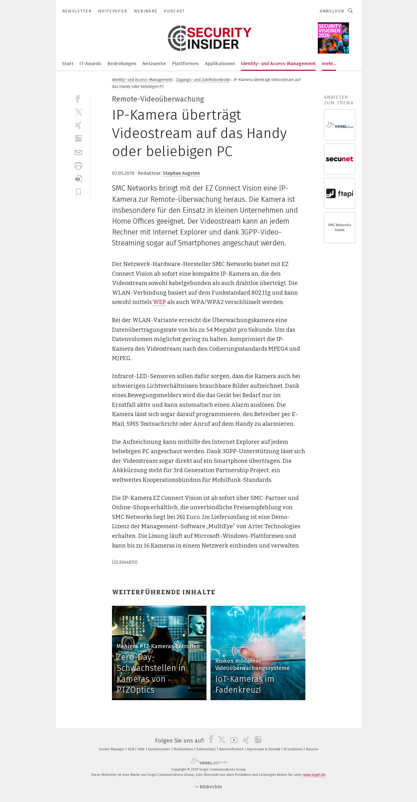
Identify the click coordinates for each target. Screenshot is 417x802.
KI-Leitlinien (293, 749)
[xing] (78, 125)
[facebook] (78, 98)
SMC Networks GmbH (339, 227)
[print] (78, 165)
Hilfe (142, 749)
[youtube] (232, 740)
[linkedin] (78, 138)
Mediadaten (184, 749)
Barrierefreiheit (232, 749)
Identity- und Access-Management (278, 63)
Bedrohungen (122, 63)
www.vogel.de (314, 775)
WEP (159, 302)
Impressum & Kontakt (264, 749)
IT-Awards (90, 63)
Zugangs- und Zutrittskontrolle (203, 79)
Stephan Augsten (181, 173)
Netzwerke (154, 63)
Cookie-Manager (112, 749)
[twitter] (78, 112)
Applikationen (220, 63)
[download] (78, 179)
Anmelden (332, 11)
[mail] (78, 152)
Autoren (312, 749)
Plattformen (185, 63)
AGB (131, 749)
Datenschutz (206, 749)
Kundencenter (159, 749)
